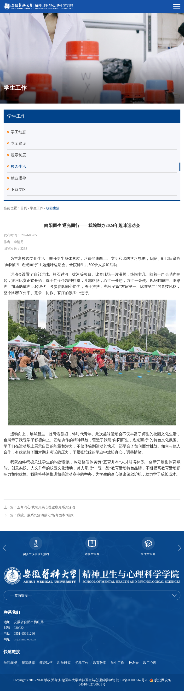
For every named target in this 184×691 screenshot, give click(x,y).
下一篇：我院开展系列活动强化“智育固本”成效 (39, 515)
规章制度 (18, 155)
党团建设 (18, 143)
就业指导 (18, 178)
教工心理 (149, 663)
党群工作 (82, 663)
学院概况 (11, 663)
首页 (23, 208)
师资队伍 (46, 663)
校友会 (134, 663)
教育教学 (100, 663)
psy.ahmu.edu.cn (25, 639)
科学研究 (64, 663)
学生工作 (36, 208)
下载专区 (18, 189)
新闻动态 (29, 663)
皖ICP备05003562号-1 (131, 680)
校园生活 (18, 166)
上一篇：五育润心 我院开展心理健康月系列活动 (39, 507)
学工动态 (18, 132)
